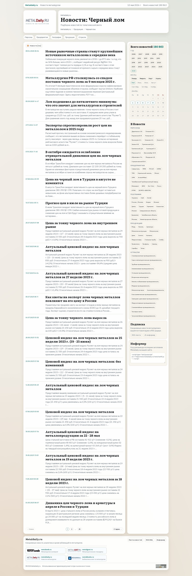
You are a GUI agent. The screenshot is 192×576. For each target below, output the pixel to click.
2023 (147, 67)
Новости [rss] (35, 46)
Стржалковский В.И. (139, 161)
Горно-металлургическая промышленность (147, 260)
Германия (150, 206)
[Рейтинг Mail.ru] (161, 566)
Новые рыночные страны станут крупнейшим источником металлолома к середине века (83, 53)
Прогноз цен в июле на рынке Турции (76, 203)
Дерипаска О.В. (137, 131)
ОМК (133, 177)
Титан (142, 248)
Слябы (161, 240)
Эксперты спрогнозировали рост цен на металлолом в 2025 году (78, 127)
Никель (140, 227)
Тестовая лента (137, 312)
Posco (159, 186)
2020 (159, 63)
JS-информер (149, 335)
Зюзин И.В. (135, 144)
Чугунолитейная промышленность (143, 316)
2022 (140, 67)
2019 (152, 63)
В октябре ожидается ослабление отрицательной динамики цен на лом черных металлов (83, 155)
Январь (134, 78)
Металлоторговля (138, 290)
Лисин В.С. (160, 140)
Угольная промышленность (141, 273)
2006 (134, 54)
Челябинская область (149, 215)
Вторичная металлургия (140, 277)
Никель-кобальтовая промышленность (145, 281)
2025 (160, 67)
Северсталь (136, 169)
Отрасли (82, 37)
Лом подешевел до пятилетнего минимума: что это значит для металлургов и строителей (83, 103)
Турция (141, 206)
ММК (144, 169)
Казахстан (160, 206)
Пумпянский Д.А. (148, 144)
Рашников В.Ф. (137, 136)
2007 (140, 54)
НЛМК (159, 169)
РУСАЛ (151, 169)
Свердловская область (148, 211)
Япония (156, 202)
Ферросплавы (137, 240)
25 (79, 529)
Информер (161, 540)
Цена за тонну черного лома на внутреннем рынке (81, 225)
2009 (154, 54)
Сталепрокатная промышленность (144, 256)
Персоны (28, 37)
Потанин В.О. (150, 131)
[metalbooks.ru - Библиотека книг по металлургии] (87, 558)
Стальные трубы (150, 240)
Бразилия (135, 215)
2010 (160, 54)
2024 (154, 67)
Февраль (143, 78)
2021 (133, 67)
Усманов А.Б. (149, 140)
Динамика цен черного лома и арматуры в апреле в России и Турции (80, 505)
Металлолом (154, 231)
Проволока (135, 244)
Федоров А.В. (150, 157)
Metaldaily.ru (66, 29)
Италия (134, 211)
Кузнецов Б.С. (151, 149)
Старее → (118, 529)
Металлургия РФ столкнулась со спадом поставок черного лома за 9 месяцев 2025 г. (80, 79)
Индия (148, 202)
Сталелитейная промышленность (143, 307)
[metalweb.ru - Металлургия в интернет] (46, 550)
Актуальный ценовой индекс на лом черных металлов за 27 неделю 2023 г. (82, 275)
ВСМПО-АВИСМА (145, 190)
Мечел (157, 173)
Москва (134, 219)
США (142, 198)
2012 (139, 58)
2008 (147, 54)
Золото (140, 235)
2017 (139, 63)
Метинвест (135, 186)
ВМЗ (143, 186)
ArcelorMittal (142, 177)
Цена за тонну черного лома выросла (76, 317)
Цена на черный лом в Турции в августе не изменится (80, 181)
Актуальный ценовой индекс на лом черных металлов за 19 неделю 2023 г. (82, 457)
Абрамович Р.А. (137, 157)
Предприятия (42, 37)
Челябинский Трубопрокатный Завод (145, 182)
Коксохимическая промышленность (144, 294)
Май (133, 83)
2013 (145, 58)
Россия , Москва (137, 202)
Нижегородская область (148, 219)
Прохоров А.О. (137, 140)
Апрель (158, 78)
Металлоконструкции (139, 231)
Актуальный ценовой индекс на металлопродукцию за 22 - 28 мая (72, 433)
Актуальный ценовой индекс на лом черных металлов (82, 248)
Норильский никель (144, 173)
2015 (158, 58)
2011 (133, 58)
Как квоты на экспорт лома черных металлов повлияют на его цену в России (82, 299)
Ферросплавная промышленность (143, 303)
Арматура (149, 227)
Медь (133, 227)
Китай (149, 198)
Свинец (154, 244)
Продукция (78, 29)
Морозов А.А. (136, 153)
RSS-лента (136, 335)
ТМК (133, 173)
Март (151, 78)
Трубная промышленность (141, 264)
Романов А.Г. (149, 136)
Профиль (146, 244)
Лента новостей (135, 540)
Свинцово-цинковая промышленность (145, 299)
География (56, 37)
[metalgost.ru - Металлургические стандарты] (87, 550)
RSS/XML (149, 540)
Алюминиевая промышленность (143, 269)
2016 (133, 63)
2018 (146, 63)
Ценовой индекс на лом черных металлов (79, 411)
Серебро (135, 248)
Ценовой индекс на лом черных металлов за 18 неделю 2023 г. (83, 481)
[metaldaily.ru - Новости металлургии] (46, 558)
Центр (134, 206)
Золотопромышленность (155, 290)
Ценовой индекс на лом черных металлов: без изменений (83, 363)
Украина (135, 198)
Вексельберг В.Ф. (150, 153)
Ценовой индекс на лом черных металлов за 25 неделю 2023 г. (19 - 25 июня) (83, 339)
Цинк (133, 235)
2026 (134, 71)
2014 (152, 58)
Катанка (149, 235)
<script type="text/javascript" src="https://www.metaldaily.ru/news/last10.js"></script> (148, 358)
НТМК (134, 190)
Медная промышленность (141, 286)
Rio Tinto (151, 186)
